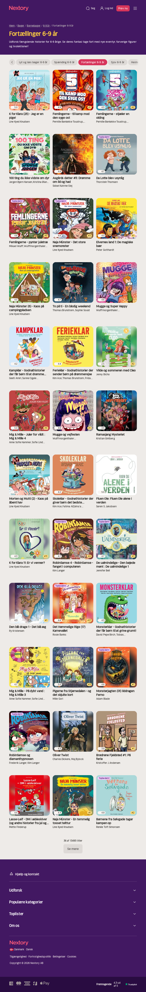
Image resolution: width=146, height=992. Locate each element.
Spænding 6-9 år (64, 62)
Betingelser (59, 956)
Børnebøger (33, 25)
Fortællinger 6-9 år (92, 62)
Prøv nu (123, 8)
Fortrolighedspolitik (40, 956)
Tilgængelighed (18, 956)
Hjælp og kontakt (24, 874)
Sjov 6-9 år (117, 62)
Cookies (71, 956)
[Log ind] (106, 8)
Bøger (20, 25)
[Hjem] (46, 8)
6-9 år (46, 25)
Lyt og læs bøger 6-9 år (33, 62)
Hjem (12, 25)
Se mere (73, 849)
